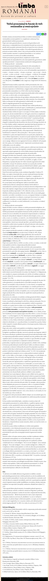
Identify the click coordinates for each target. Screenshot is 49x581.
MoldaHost (31, 580)
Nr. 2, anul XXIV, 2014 (22, 21)
